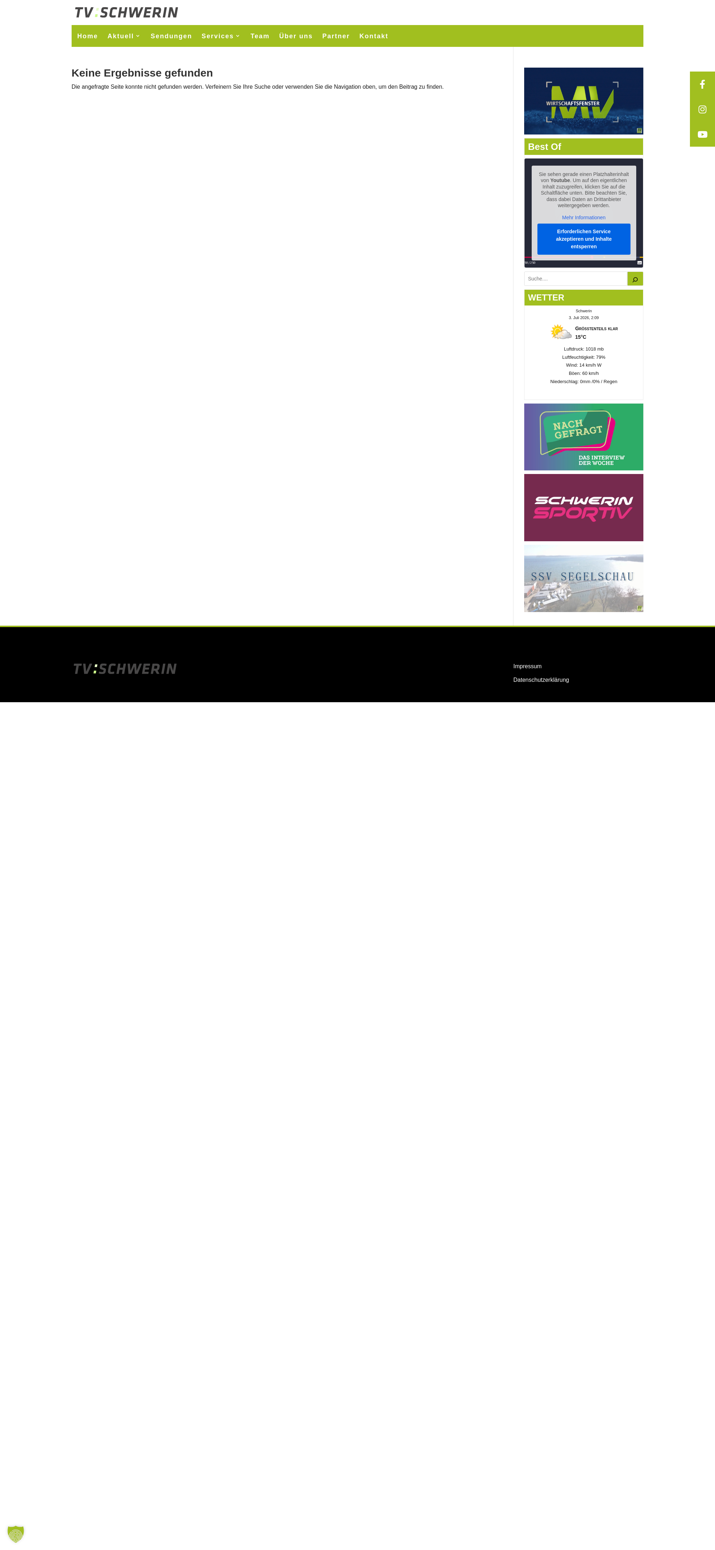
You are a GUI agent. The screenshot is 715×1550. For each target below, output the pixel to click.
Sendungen (171, 36)
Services (218, 36)
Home (87, 36)
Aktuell (120, 36)
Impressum (527, 666)
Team (260, 36)
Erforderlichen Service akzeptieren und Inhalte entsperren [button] (584, 239)
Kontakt (373, 36)
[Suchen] (635, 279)
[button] (16, 1534)
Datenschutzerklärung (541, 680)
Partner (336, 36)
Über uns (296, 36)
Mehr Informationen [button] (583, 217)
